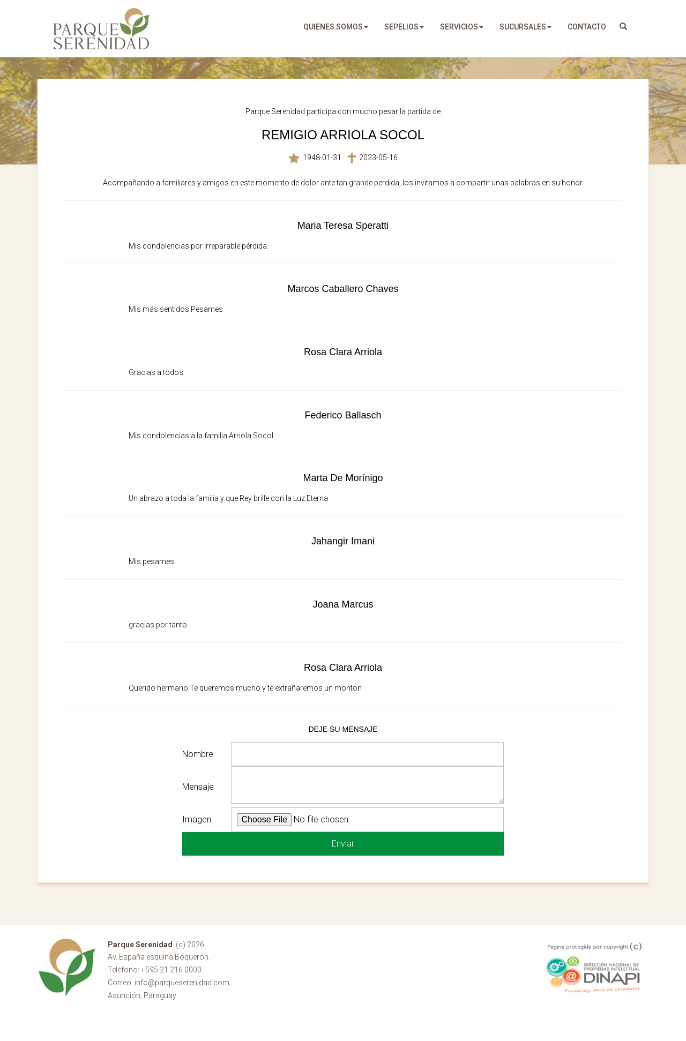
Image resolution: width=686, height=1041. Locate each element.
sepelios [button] (404, 27)
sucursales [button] (525, 27)
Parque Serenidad (102, 28)
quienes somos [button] (335, 27)
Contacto (587, 27)
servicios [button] (461, 27)
